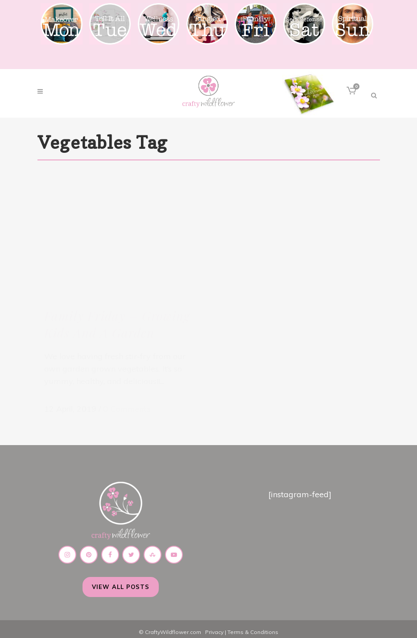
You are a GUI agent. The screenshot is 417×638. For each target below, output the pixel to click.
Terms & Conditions (252, 626)
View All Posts (120, 581)
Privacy (214, 626)
